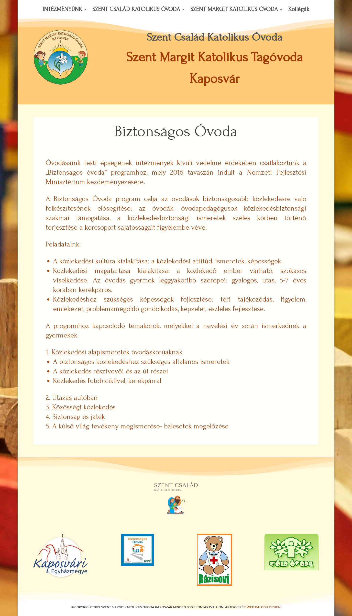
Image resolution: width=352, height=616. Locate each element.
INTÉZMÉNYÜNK (62, 10)
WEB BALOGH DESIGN (264, 607)
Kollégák (298, 10)
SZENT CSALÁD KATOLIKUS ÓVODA (136, 10)
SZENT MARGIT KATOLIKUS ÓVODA (234, 10)
